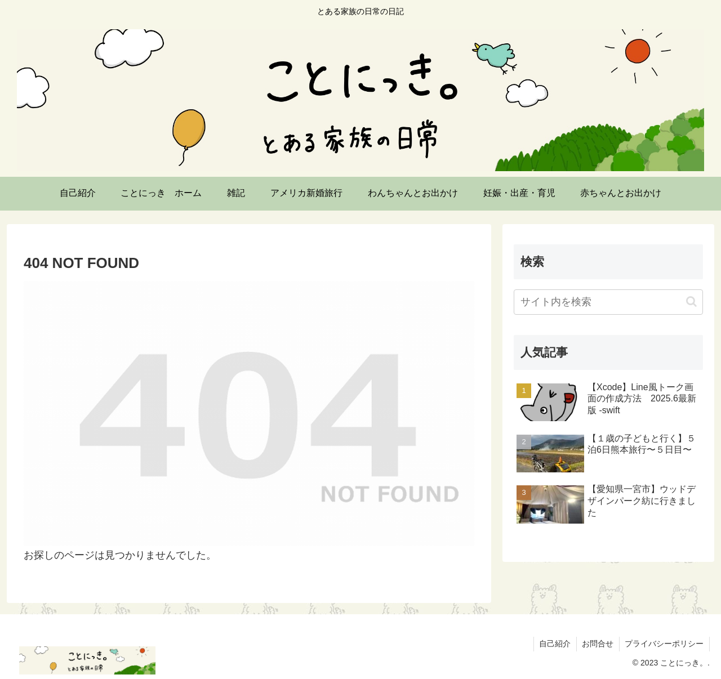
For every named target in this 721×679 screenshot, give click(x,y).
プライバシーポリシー (664, 643)
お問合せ (597, 643)
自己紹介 (553, 643)
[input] (608, 302)
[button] (691, 301)
